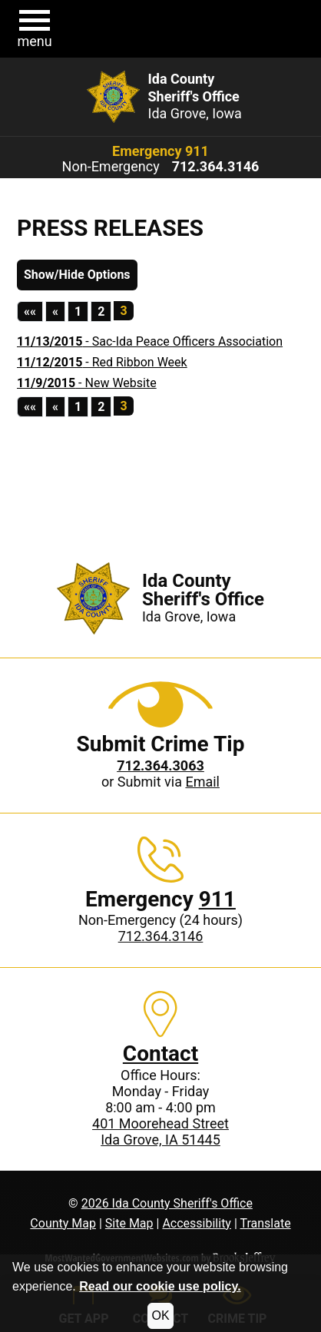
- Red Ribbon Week (102, 362)
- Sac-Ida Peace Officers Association (150, 341)
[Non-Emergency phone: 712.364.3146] (216, 166)
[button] (34, 29)
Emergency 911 (160, 151)
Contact (160, 1053)
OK (160, 1315)
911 (217, 899)
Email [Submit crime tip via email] (202, 782)
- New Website (87, 383)
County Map (63, 1223)
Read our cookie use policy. (159, 1286)
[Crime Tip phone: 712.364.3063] (160, 765)
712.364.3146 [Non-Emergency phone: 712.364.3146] (161, 936)
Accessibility (196, 1223)
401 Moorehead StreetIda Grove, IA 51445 (160, 1131)
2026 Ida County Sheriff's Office (167, 1203)
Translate (265, 1223)
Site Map (129, 1223)
